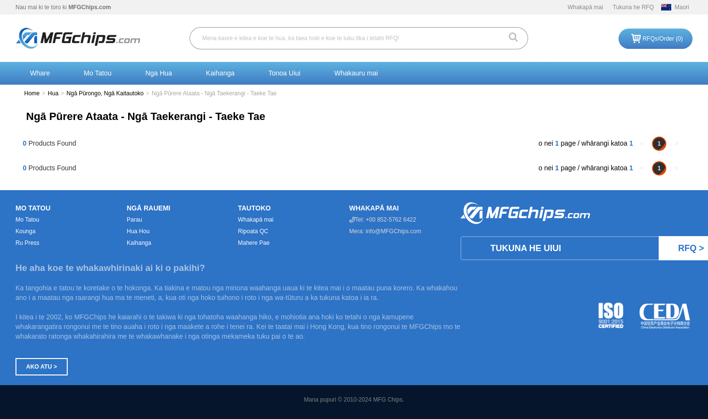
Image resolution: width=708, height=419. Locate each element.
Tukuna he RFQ (633, 7)
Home (32, 93)
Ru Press (27, 242)
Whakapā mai (585, 7)
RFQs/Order (663, 38)
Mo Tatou (97, 73)
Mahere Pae (253, 242)
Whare (40, 73)
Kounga (25, 231)
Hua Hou (138, 231)
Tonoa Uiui (284, 73)
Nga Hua (159, 73)
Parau (134, 219)
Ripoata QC (253, 231)
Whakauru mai (356, 73)
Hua (53, 93)
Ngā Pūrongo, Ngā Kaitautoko (105, 93)
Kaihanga (220, 73)
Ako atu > (41, 366)
